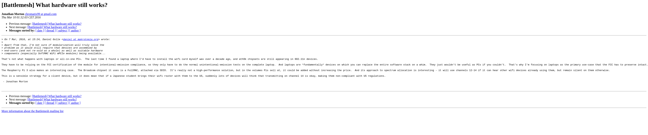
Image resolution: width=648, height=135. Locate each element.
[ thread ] (50, 30)
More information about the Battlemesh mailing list (33, 121)
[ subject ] (63, 30)
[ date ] (40, 30)
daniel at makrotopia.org (80, 39)
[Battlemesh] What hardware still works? (57, 23)
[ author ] (75, 30)
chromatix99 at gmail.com (40, 14)
